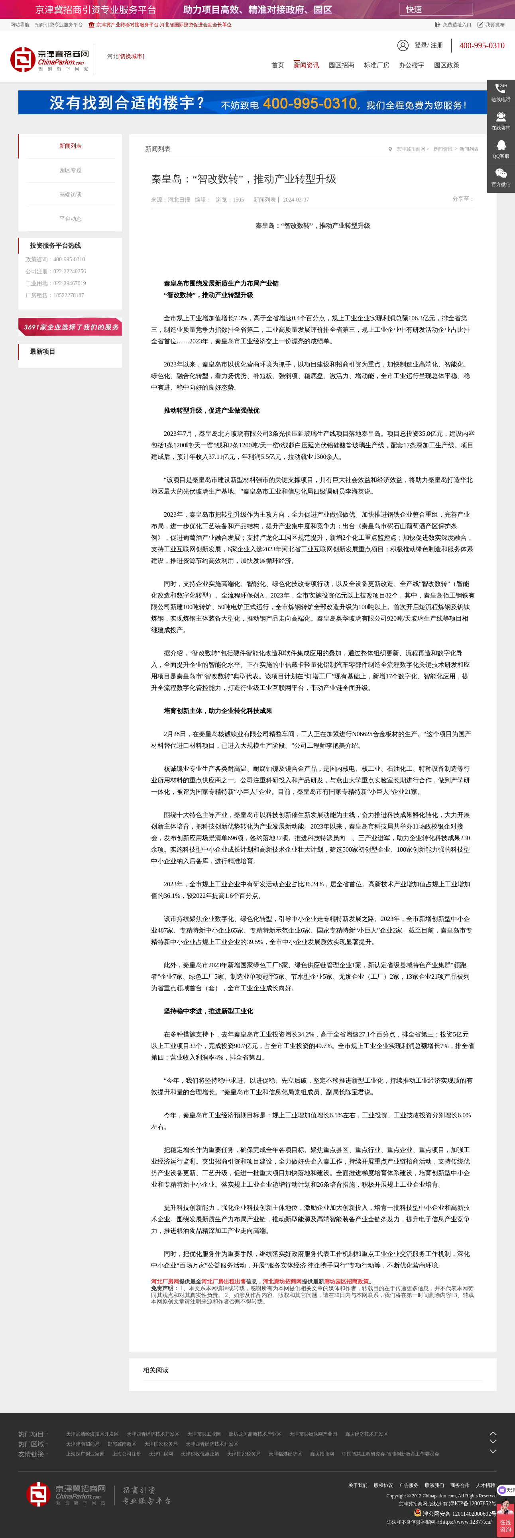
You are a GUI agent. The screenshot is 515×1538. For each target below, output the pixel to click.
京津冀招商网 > (413, 149)
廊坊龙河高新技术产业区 (255, 1434)
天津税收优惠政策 (200, 1454)
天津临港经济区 (285, 1454)
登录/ (422, 45)
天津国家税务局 (161, 1444)
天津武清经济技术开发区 (92, 1434)
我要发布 (495, 24)
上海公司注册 (126, 1454)
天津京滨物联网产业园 (313, 1434)
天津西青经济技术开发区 (153, 1434)
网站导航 (19, 24)
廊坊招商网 (322, 1454)
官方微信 (501, 184)
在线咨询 (501, 128)
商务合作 (460, 1485)
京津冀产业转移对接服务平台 (164, 24)
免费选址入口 (457, 24)
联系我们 (434, 1485)
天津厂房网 (161, 1454)
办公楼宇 (412, 65)
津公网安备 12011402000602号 (455, 1514)
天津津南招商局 (83, 1444)
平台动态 (70, 219)
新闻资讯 (306, 65)
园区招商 (341, 65)
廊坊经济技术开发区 (366, 1434)
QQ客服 (501, 156)
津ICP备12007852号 (473, 1504)
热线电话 (501, 99)
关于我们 (358, 1485)
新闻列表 (70, 146)
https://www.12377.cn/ (466, 1522)
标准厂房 (376, 65)
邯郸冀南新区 (122, 1444)
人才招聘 (485, 1485)
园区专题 (70, 170)
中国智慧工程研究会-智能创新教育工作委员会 (390, 1454)
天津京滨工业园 (204, 1434)
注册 (436, 45)
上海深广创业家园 (85, 1454)
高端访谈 (70, 195)
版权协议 (383, 1485)
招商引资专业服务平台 (59, 24)
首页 (277, 65)
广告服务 (409, 1485)
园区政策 (447, 65)
